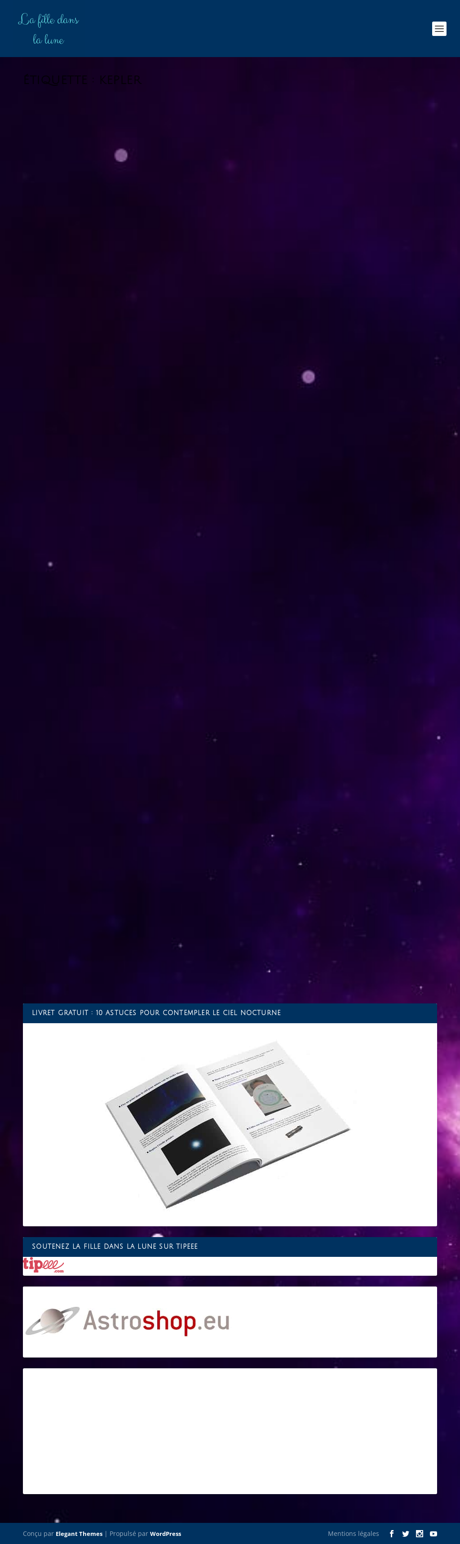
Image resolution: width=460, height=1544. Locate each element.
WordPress (165, 1534)
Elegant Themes (79, 1534)
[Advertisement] (230, 1431)
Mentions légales (353, 1533)
